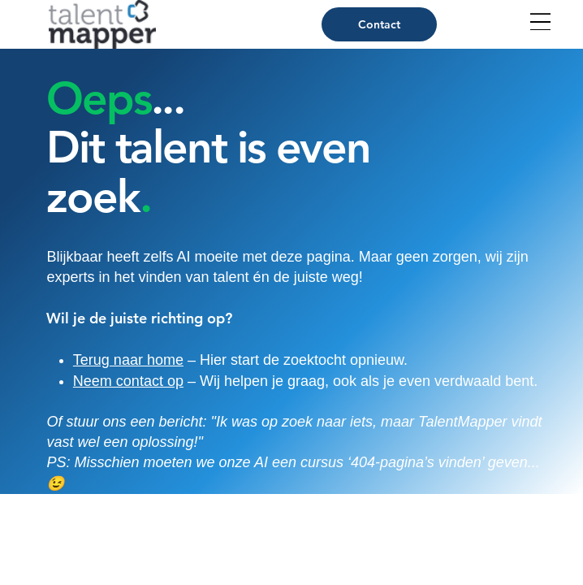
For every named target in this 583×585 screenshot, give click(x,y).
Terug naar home (128, 360)
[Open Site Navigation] (540, 21)
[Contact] (379, 24)
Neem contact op (128, 381)
